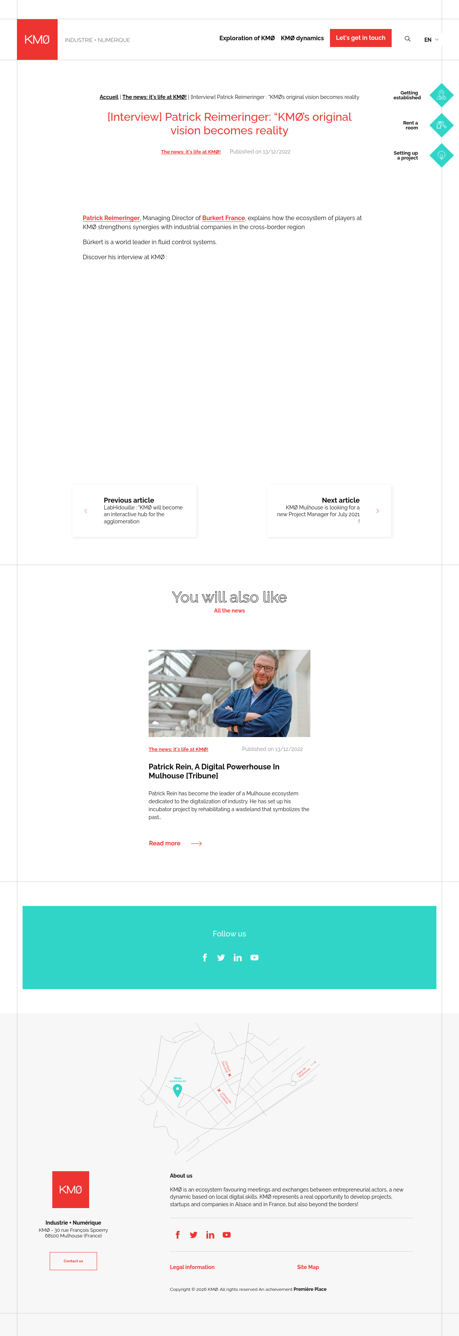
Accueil (109, 97)
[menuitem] (431, 39)
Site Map (308, 1267)
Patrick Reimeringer (111, 218)
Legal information (192, 1267)
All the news (229, 611)
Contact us (73, 1261)
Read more (165, 843)
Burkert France (223, 218)
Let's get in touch (361, 37)
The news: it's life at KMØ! (154, 97)
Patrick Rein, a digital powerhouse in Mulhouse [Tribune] (214, 771)
